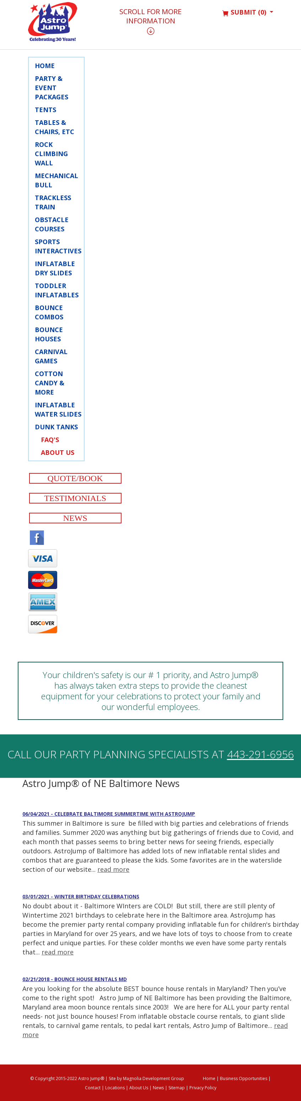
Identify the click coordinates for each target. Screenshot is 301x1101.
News (75, 518)
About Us (57, 452)
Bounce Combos (49, 312)
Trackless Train (53, 202)
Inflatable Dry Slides (55, 268)
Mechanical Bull (56, 180)
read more (113, 869)
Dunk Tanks (56, 427)
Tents (45, 109)
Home (45, 65)
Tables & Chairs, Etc (54, 127)
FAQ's (50, 439)
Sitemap (176, 1088)
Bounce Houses (49, 334)
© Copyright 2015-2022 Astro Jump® (67, 1078)
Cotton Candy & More (49, 382)
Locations (115, 1088)
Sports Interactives (58, 246)
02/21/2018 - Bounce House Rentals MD (74, 979)
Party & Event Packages (51, 87)
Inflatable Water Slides (58, 409)
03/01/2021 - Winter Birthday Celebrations (80, 896)
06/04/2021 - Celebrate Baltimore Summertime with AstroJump (108, 813)
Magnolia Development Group (153, 1078)
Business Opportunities (243, 1078)
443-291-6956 (260, 754)
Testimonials (75, 498)
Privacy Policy (202, 1088)
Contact (93, 1088)
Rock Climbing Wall (51, 153)
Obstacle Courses (52, 224)
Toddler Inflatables (57, 290)
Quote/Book (75, 478)
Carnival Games (51, 356)
